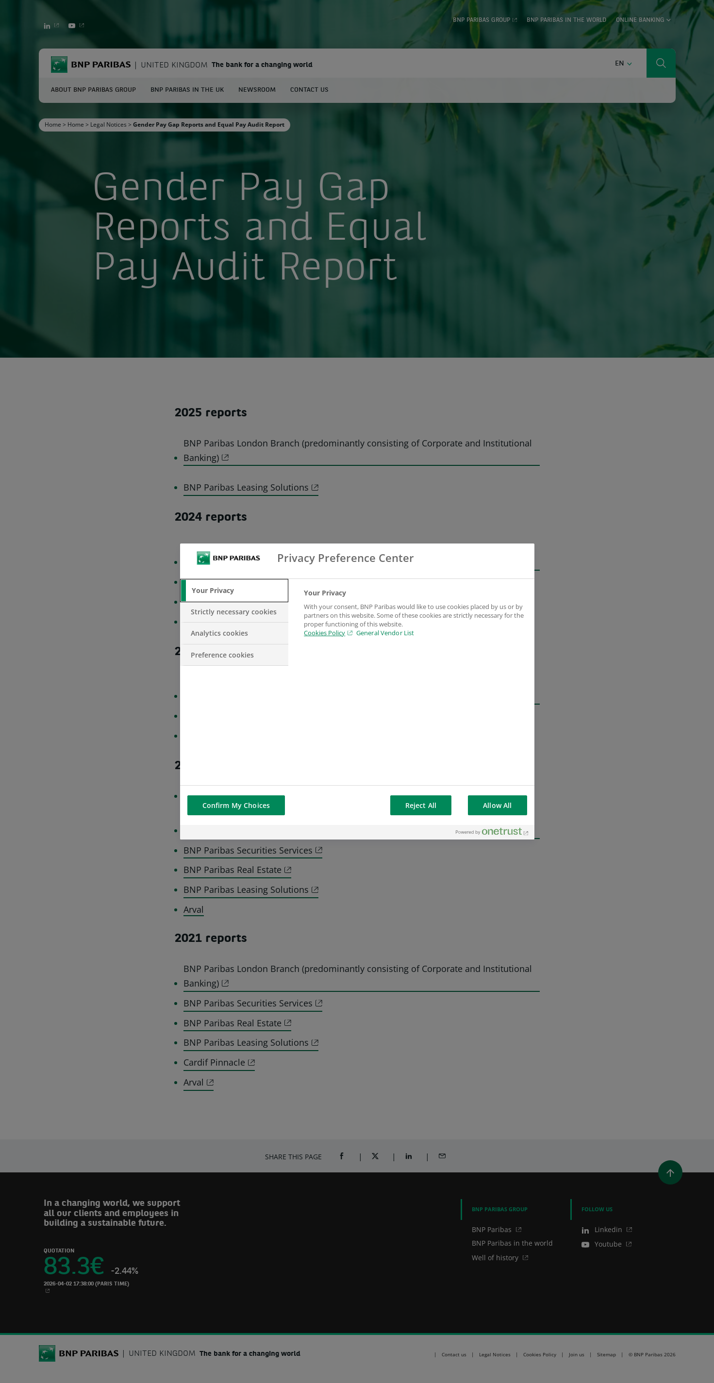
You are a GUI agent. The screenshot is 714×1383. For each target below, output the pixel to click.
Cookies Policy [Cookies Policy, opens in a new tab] (324, 632)
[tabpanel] (415, 619)
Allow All (497, 805)
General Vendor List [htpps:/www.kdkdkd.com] (385, 632)
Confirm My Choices (236, 805)
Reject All (420, 805)
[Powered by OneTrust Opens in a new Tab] (493, 833)
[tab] (234, 590)
